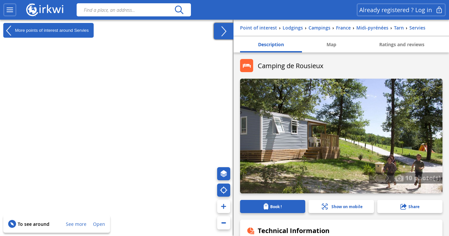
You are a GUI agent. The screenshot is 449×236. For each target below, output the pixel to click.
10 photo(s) (418, 177)
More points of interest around (46, 30)
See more (76, 224)
